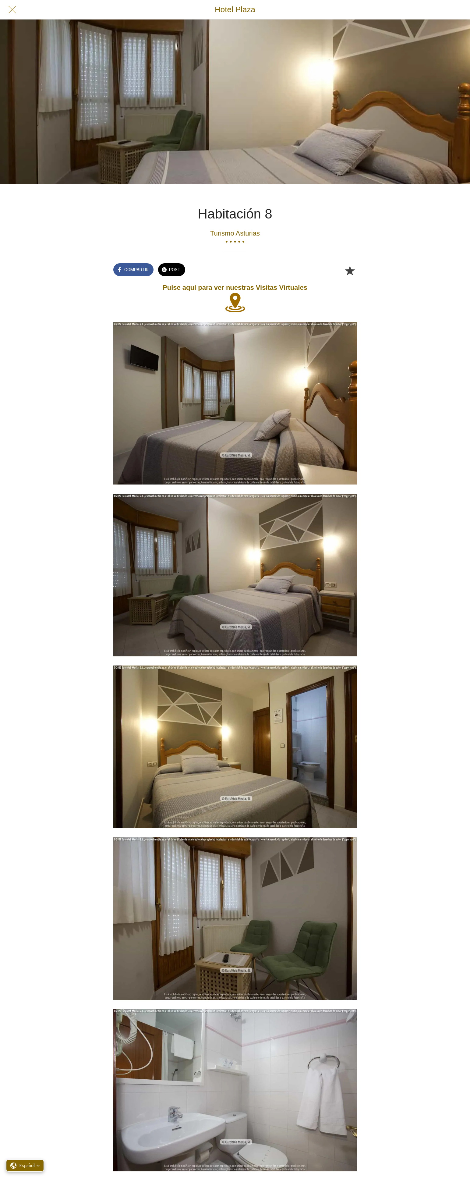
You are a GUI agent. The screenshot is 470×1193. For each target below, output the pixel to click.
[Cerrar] (12, 9)
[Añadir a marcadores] (349, 270)
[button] (25, 1165)
